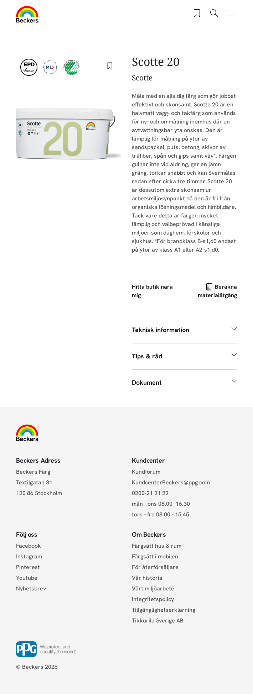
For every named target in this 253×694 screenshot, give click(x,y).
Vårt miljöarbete (153, 588)
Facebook (28, 546)
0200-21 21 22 (150, 493)
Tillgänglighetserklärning (163, 610)
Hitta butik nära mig (152, 291)
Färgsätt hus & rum (156, 546)
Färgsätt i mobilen (155, 556)
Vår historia (147, 578)
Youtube (26, 578)
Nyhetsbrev (31, 588)
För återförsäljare (155, 567)
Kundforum (146, 471)
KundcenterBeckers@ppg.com (172, 482)
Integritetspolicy (153, 599)
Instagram (29, 556)
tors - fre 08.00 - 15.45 (160, 514)
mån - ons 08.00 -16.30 (161, 504)
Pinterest (28, 567)
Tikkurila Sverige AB (158, 620)
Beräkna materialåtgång (217, 291)
